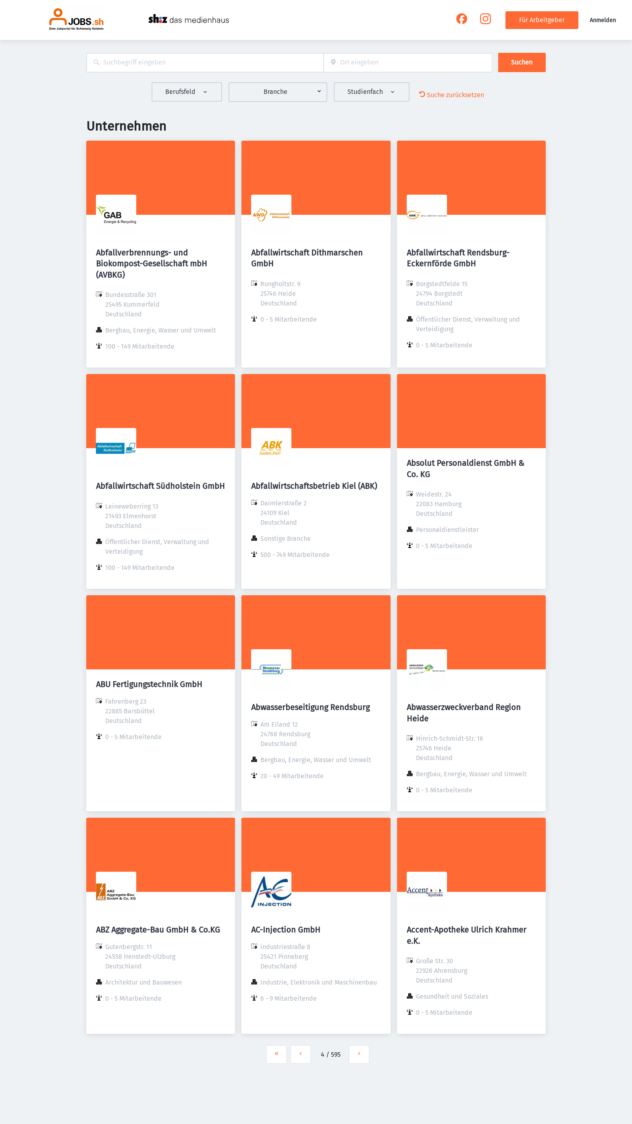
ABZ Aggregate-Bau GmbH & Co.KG (158, 930)
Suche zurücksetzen (451, 95)
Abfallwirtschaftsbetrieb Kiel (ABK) (314, 486)
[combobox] (205, 63)
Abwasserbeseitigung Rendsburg (310, 707)
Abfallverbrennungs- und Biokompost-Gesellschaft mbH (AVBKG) (151, 263)
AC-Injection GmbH (285, 930)
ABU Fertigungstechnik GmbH (149, 684)
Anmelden (603, 20)
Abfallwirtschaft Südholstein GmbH (160, 486)
